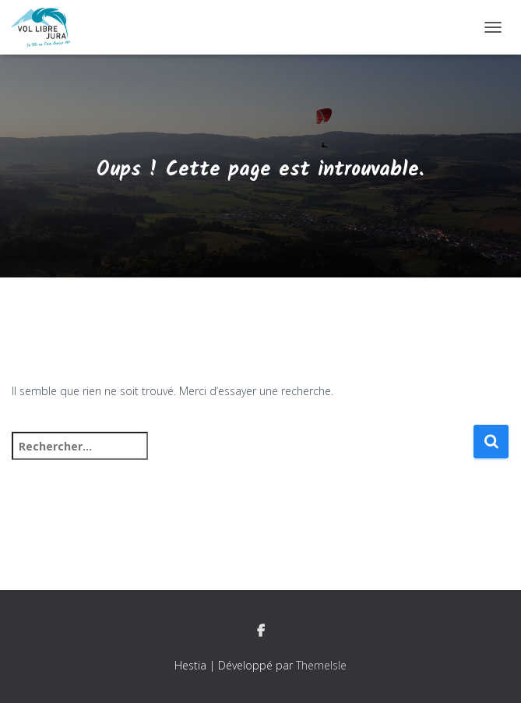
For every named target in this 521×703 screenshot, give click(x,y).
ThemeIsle (321, 665)
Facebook (261, 631)
